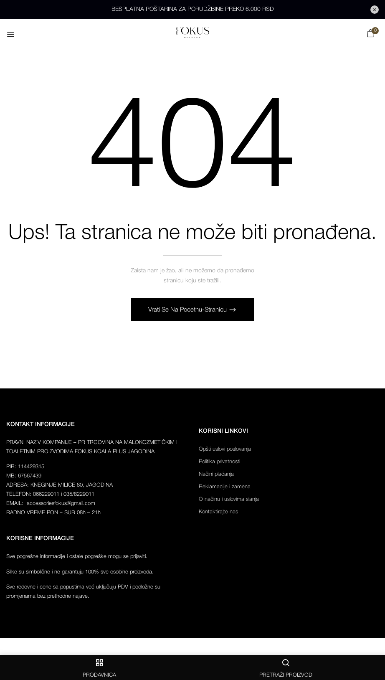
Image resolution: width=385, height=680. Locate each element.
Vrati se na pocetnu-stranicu (188, 310)
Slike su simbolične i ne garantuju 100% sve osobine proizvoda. (80, 572)
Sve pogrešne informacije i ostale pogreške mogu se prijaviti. (76, 557)
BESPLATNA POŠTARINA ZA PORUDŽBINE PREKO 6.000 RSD (192, 9)
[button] (371, 35)
